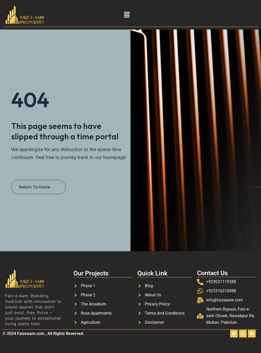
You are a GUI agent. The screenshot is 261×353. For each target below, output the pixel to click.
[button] (127, 14)
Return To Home (34, 186)
